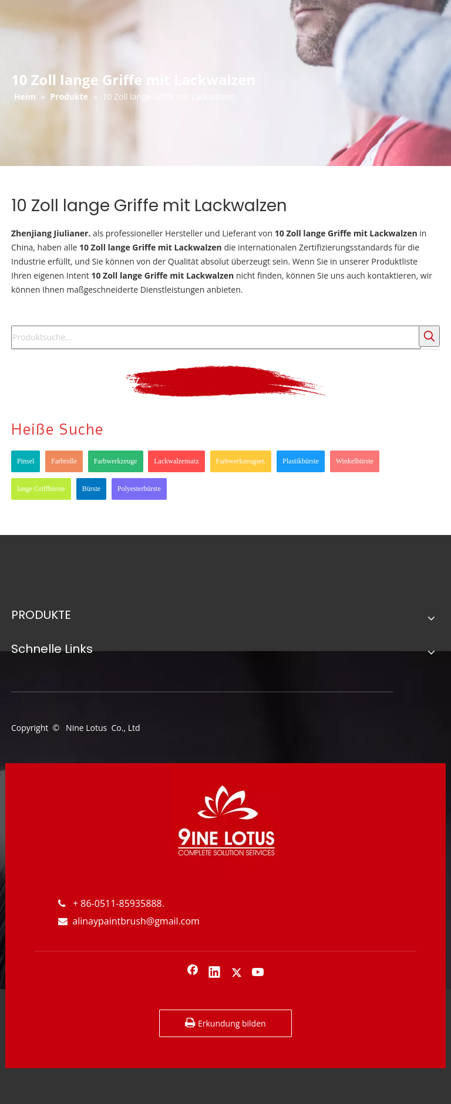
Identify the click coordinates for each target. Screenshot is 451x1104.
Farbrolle (64, 461)
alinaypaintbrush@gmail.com (129, 921)
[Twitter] (236, 973)
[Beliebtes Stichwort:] (429, 336)
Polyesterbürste (139, 489)
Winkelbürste (354, 461)
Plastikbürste (300, 461)
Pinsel (25, 461)
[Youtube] (258, 973)
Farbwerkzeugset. (241, 461)
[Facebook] (192, 973)
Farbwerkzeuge (115, 461)
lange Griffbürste (41, 489)
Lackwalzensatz (176, 461)
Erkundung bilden (225, 1023)
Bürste (91, 489)
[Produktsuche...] (216, 337)
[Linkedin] (214, 973)
